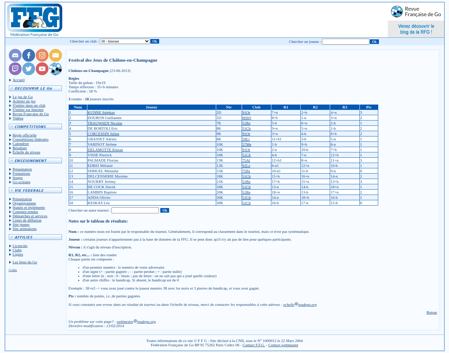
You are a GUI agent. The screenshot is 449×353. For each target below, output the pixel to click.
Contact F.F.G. (254, 345)
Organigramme (24, 203)
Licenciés (20, 245)
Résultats (20, 148)
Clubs (17, 250)
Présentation (22, 169)
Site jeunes (21, 224)
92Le (246, 165)
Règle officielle (25, 135)
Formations (21, 173)
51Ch (246, 128)
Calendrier (21, 143)
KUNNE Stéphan (101, 112)
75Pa (246, 171)
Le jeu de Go (23, 97)
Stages (18, 177)
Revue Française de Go (31, 114)
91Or (246, 112)
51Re (246, 123)
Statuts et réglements (29, 207)
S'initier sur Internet (28, 109)
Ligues (18, 254)
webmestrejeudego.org (136, 321)
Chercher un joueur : (305, 41)
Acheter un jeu (24, 101)
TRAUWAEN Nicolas (105, 123)
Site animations (25, 228)
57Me (247, 144)
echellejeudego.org (300, 304)
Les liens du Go (25, 262)
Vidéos (18, 118)
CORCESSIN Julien (104, 133)
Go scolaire (21, 182)
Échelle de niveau (26, 152)
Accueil (19, 80)
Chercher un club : (84, 41)
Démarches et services (30, 216)
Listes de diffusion (27, 220)
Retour (432, 312)
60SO (246, 118)
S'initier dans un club (29, 105)
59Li (246, 139)
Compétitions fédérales (31, 139)
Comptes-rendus (25, 211)
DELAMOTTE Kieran (105, 149)
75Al (246, 160)
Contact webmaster (283, 345)
